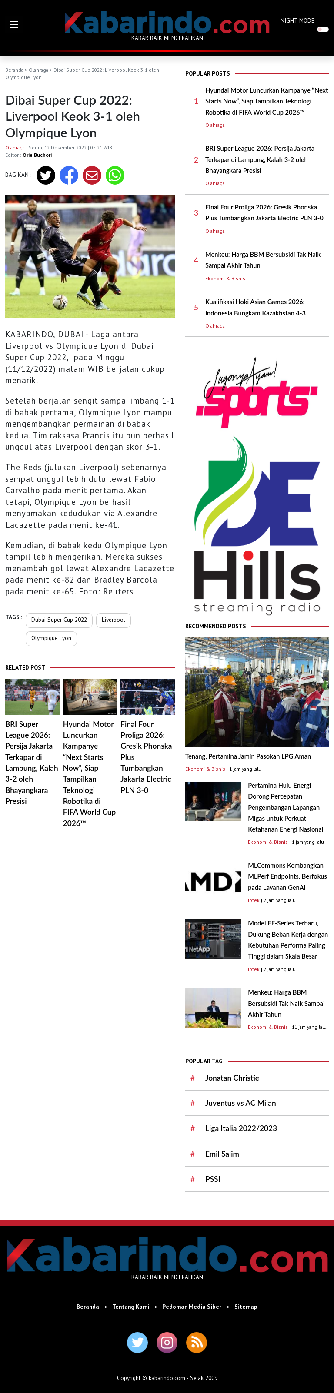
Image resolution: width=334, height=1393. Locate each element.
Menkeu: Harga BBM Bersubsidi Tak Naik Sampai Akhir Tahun (286, 1003)
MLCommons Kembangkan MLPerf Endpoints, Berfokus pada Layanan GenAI (287, 876)
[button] (14, 24)
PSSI (212, 1179)
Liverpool (113, 620)
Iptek (254, 900)
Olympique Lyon (51, 638)
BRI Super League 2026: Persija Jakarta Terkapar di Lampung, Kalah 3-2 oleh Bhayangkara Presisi (259, 159)
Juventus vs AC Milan (240, 1103)
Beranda (14, 69)
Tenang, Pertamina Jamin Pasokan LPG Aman (248, 756)
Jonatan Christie (232, 1077)
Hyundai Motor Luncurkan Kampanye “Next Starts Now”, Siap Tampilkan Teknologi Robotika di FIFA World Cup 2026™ (266, 101)
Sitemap (245, 1306)
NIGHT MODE (297, 20)
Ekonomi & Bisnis (225, 278)
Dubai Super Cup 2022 (59, 620)
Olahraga (38, 69)
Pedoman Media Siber (191, 1306)
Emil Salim (222, 1153)
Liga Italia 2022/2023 (241, 1128)
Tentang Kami (130, 1306)
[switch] (323, 29)
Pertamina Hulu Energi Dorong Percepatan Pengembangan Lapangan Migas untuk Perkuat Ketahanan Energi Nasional (285, 807)
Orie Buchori (37, 155)
